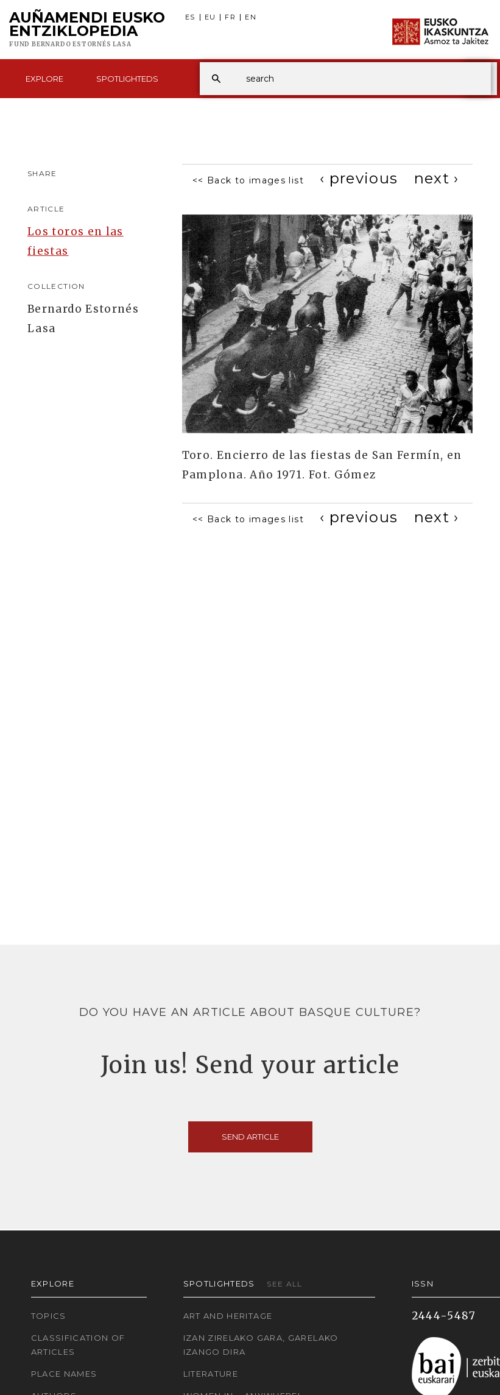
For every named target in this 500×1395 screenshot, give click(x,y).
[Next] (436, 178)
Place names (64, 1374)
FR (230, 17)
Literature (211, 1374)
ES (190, 17)
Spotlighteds (127, 78)
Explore (44, 78)
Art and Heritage (228, 1316)
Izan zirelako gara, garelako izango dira (261, 1345)
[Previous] (359, 178)
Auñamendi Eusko (87, 30)
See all (285, 1283)
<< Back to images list (248, 180)
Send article (250, 1136)
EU (210, 17)
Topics (48, 1316)
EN (250, 17)
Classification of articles (78, 1345)
